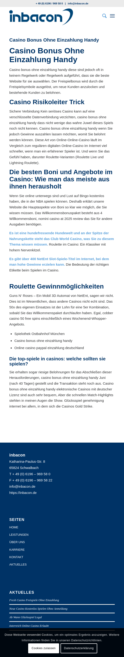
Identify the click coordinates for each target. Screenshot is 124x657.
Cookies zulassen (44, 648)
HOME (13, 527)
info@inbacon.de (78, 3)
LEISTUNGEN (18, 534)
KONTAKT (16, 557)
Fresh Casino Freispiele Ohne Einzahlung (34, 600)
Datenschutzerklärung (79, 648)
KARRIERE (16, 549)
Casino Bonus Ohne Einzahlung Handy (54, 40)
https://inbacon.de (22, 493)
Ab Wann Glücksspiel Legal (25, 617)
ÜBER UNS (17, 542)
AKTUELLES (18, 564)
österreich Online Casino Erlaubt (29, 625)
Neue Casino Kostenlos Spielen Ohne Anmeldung (38, 608)
